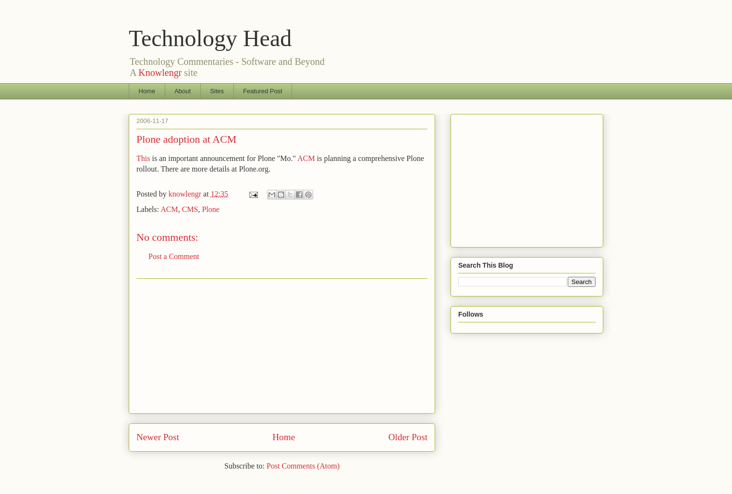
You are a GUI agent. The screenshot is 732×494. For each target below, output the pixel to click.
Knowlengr (160, 72)
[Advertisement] (282, 346)
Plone (210, 209)
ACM (306, 158)
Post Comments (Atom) (303, 466)
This (143, 158)
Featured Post (262, 91)
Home (147, 91)
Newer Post (157, 437)
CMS (190, 209)
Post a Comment (173, 256)
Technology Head (210, 38)
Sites (217, 91)
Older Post (407, 437)
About (182, 91)
